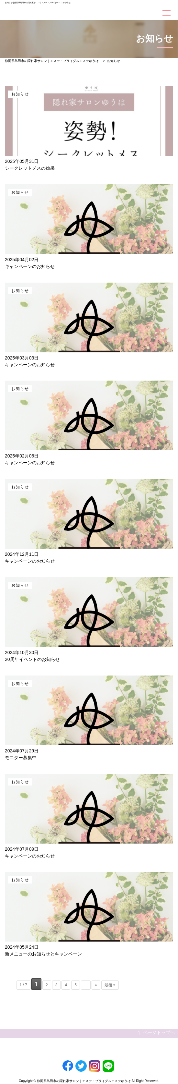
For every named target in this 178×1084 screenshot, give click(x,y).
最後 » (110, 985)
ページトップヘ (156, 1033)
